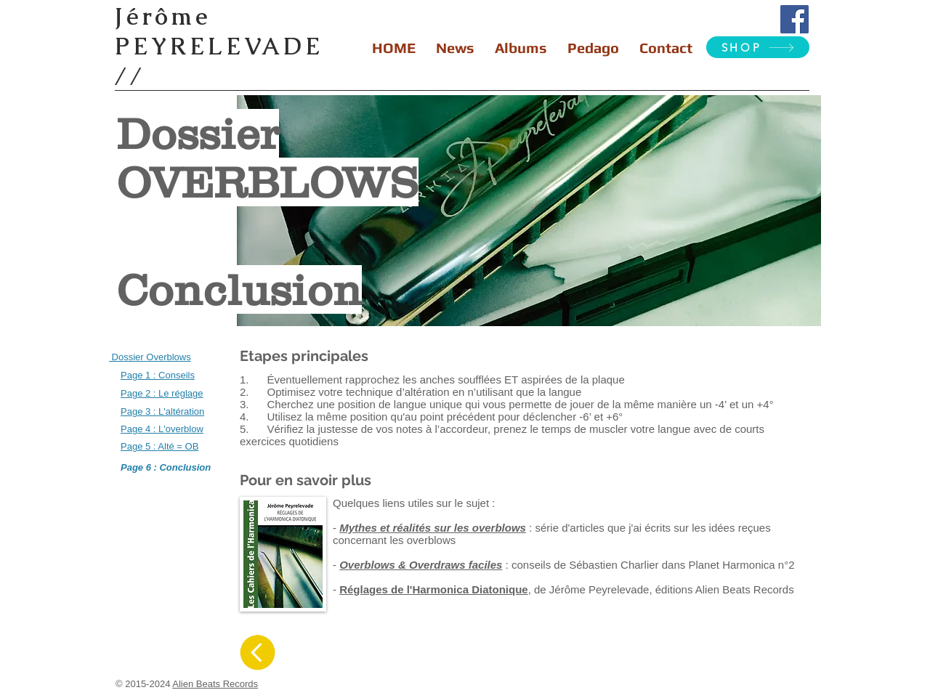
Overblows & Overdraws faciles (420, 565)
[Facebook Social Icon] (794, 19)
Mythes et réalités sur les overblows (432, 528)
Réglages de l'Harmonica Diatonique (433, 589)
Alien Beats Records (215, 683)
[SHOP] (757, 47)
